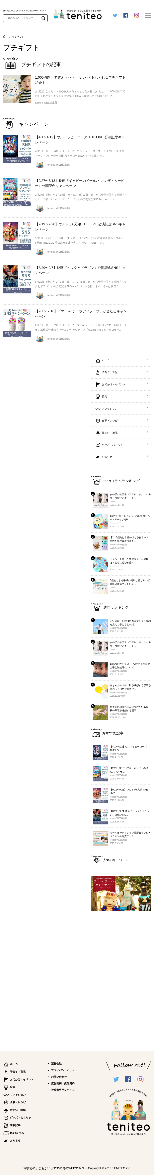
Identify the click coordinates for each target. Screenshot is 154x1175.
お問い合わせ (59, 1076)
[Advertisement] (121, 979)
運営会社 (56, 1063)
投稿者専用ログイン (63, 1089)
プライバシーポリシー (64, 1070)
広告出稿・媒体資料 (63, 1083)
